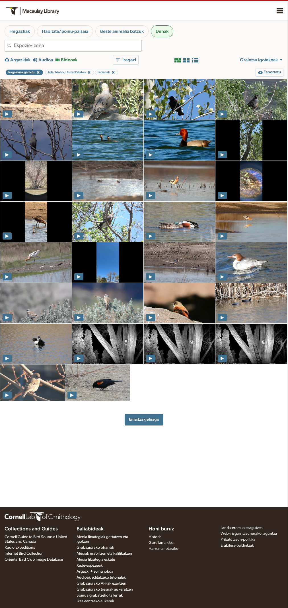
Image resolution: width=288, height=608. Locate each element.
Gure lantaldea (161, 543)
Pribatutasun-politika (238, 540)
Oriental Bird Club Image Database (34, 560)
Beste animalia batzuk (122, 31)
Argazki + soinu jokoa (95, 571)
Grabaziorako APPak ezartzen (101, 583)
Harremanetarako (163, 549)
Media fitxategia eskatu (96, 560)
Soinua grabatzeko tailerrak (100, 595)
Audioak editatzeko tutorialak (101, 577)
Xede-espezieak (90, 566)
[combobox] (77, 45)
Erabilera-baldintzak (237, 546)
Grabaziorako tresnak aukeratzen (105, 589)
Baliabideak (90, 529)
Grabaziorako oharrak (95, 548)
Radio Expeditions (20, 548)
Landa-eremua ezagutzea (242, 528)
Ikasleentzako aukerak (95, 601)
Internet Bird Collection (24, 554)
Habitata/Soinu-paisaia (65, 31)
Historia (155, 537)
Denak (162, 31)
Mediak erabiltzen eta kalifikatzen (104, 554)
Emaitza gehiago (144, 419)
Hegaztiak (19, 31)
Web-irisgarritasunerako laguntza (249, 534)
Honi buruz (161, 529)
